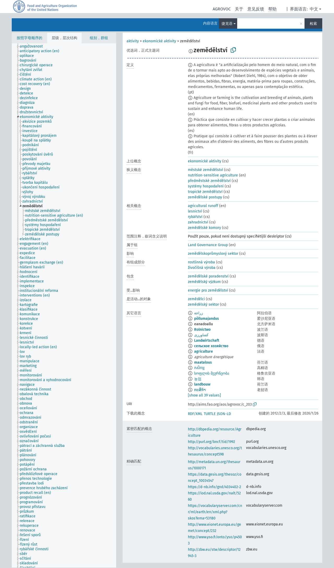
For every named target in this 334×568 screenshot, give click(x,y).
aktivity (133, 41)
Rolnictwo (202, 329)
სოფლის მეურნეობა (211, 373)
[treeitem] (33, 46)
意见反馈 (255, 9)
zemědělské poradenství (208, 276)
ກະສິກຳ (200, 390)
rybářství (195, 217)
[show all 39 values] (204, 395)
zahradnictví (198, 222)
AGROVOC (222, 9)
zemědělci (196, 299)
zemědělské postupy (205, 197)
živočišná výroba (202, 267)
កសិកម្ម (199, 368)
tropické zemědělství (205, 192)
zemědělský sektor (203, 304)
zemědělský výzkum (204, 282)
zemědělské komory (204, 228)
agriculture (203, 351)
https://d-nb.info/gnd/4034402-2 (214, 487)
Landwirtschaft (206, 340)
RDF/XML (195, 414)
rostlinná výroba (201, 262)
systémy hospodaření (206, 186)
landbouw (202, 384)
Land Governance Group (208, 245)
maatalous (203, 362)
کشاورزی (201, 335)
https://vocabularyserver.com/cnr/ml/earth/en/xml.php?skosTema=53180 (215, 512)
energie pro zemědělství (208, 290)
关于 (239, 9)
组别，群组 (99, 38)
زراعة (198, 313)
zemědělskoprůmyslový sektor (213, 253)
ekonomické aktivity (159, 41)
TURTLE (210, 414)
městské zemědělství (205, 170)
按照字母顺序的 (29, 38)
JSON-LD (224, 414)
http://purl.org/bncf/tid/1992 (211, 442)
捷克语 (227, 23)
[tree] (64, 305)
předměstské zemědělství (209, 181)
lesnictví (195, 211)
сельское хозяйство (211, 346)
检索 (313, 23)
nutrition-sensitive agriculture (213, 175)
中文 (314, 9)
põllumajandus (206, 318)
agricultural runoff (203, 206)
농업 (197, 379)
